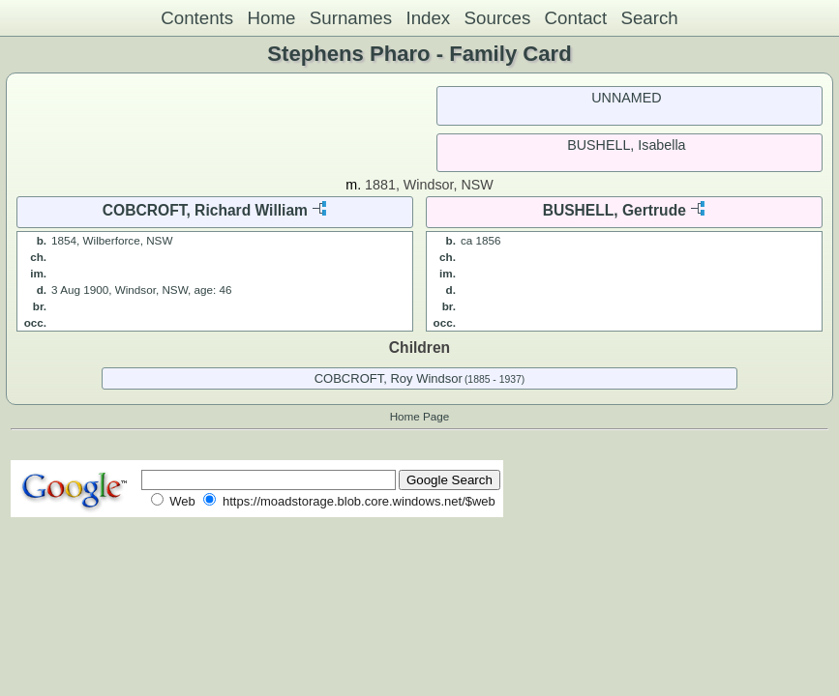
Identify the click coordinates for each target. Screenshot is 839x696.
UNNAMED (626, 97)
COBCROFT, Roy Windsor (389, 378)
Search (648, 18)
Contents (197, 18)
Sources (497, 18)
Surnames (351, 18)
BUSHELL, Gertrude (614, 210)
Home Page (420, 416)
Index (427, 18)
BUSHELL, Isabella (626, 145)
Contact (576, 18)
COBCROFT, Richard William (205, 210)
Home (271, 18)
